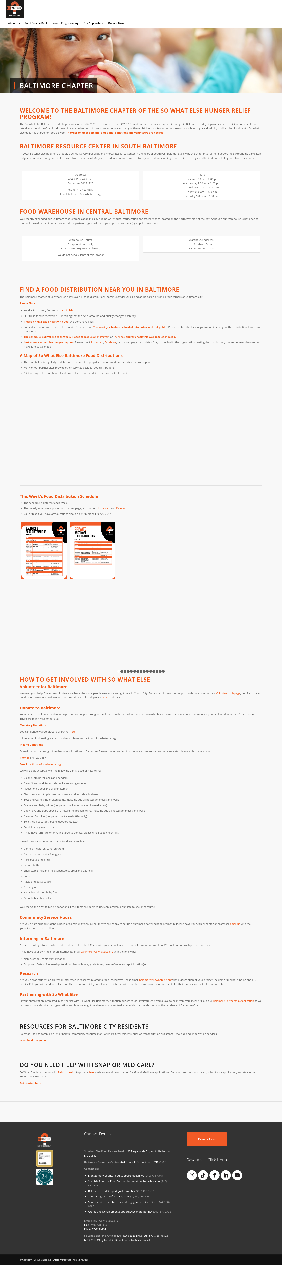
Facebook (110, 342)
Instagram (97, 342)
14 (160, 671)
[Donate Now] (207, 1139)
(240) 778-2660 (99, 1225)
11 (150, 671)
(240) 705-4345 (154, 1175)
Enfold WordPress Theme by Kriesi (70, 1259)
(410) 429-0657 (145, 1191)
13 (157, 671)
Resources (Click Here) (207, 1160)
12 (153, 671)
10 (147, 671)
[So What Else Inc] (15, 9)
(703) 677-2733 (162, 1211)
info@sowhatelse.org (105, 1220)
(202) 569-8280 (142, 1196)
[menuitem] (14, 23)
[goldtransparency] (45, 1158)
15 (163, 671)
